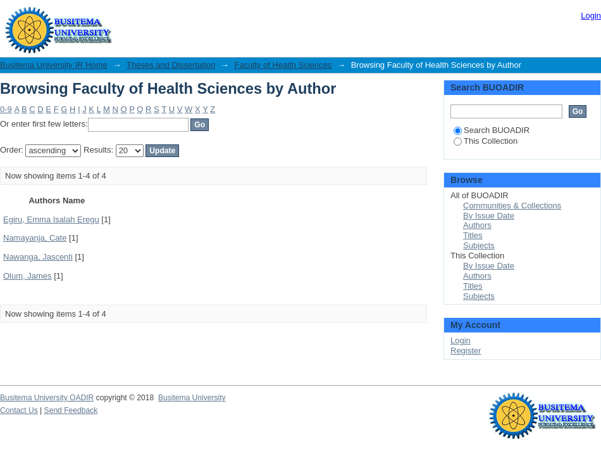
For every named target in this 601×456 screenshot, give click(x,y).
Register (465, 350)
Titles (473, 235)
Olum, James (27, 276)
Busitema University (192, 397)
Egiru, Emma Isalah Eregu (51, 219)
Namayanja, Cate (34, 238)
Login (591, 15)
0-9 (6, 109)
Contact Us (19, 410)
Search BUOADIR (492, 130)
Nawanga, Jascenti (38, 257)
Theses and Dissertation (171, 65)
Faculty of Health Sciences (282, 65)
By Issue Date (488, 215)
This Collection (485, 141)
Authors (477, 225)
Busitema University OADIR (47, 397)
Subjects (479, 245)
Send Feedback (71, 410)
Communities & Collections (512, 205)
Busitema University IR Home (54, 65)
